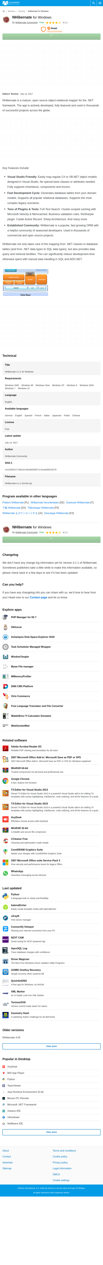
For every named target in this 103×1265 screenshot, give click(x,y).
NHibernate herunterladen (45, 502)
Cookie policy (60, 1156)
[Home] (3, 11)
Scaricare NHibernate (78, 502)
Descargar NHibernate (56, 513)
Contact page (38, 597)
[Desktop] (21, 11)
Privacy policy (60, 1162)
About (5, 1150)
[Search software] (94, 3)
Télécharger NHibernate (41, 507)
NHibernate (32, 17)
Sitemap (6, 1168)
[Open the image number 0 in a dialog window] (26, 282)
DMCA (56, 1174)
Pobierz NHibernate (13, 502)
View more (51, 1046)
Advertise (7, 1162)
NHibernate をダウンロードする (20, 513)
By (25, 22)
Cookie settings (61, 1180)
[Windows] (11, 11)
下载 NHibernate (11, 507)
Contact (6, 1156)
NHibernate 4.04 (11, 1037)
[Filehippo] (10, 3)
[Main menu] (100, 3)
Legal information (62, 1168)
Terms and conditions (64, 1150)
